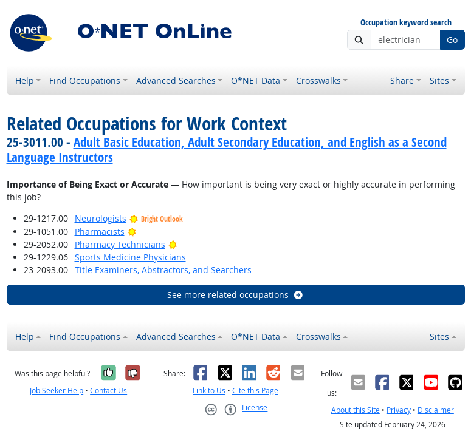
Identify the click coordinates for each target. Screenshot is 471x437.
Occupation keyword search (406, 23)
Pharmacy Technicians (120, 244)
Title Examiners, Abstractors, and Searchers (163, 270)
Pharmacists (100, 231)
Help (24, 80)
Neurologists (100, 218)
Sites (439, 80)
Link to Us (209, 390)
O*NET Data (255, 80)
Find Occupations (84, 80)
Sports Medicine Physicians (130, 257)
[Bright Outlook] (132, 231)
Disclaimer (436, 410)
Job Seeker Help (56, 390)
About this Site (355, 410)
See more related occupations (235, 294)
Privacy (399, 410)
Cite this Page (255, 390)
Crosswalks (318, 80)
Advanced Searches (176, 80)
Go (452, 40)
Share (402, 80)
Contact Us (108, 390)
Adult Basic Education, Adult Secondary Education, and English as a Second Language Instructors (227, 150)
